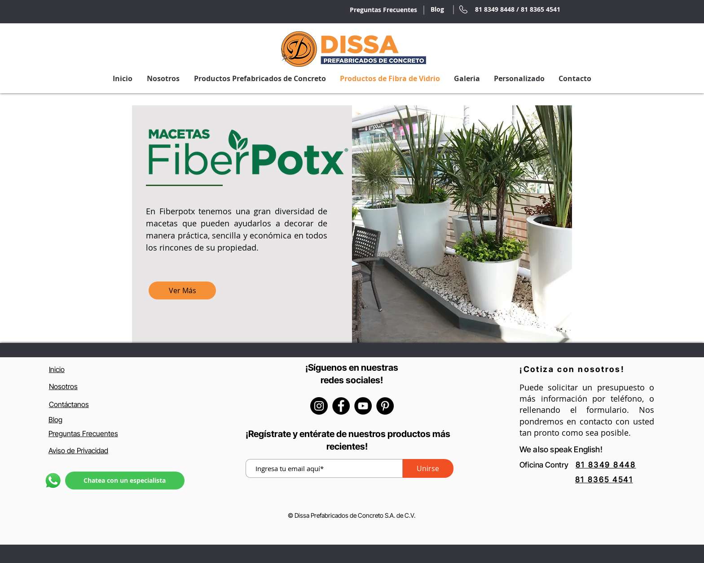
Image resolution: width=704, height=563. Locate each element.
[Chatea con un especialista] (125, 480)
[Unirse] (428, 468)
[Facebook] (341, 406)
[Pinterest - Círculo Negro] (385, 406)
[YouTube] (363, 406)
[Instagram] (319, 406)
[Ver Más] (182, 290)
